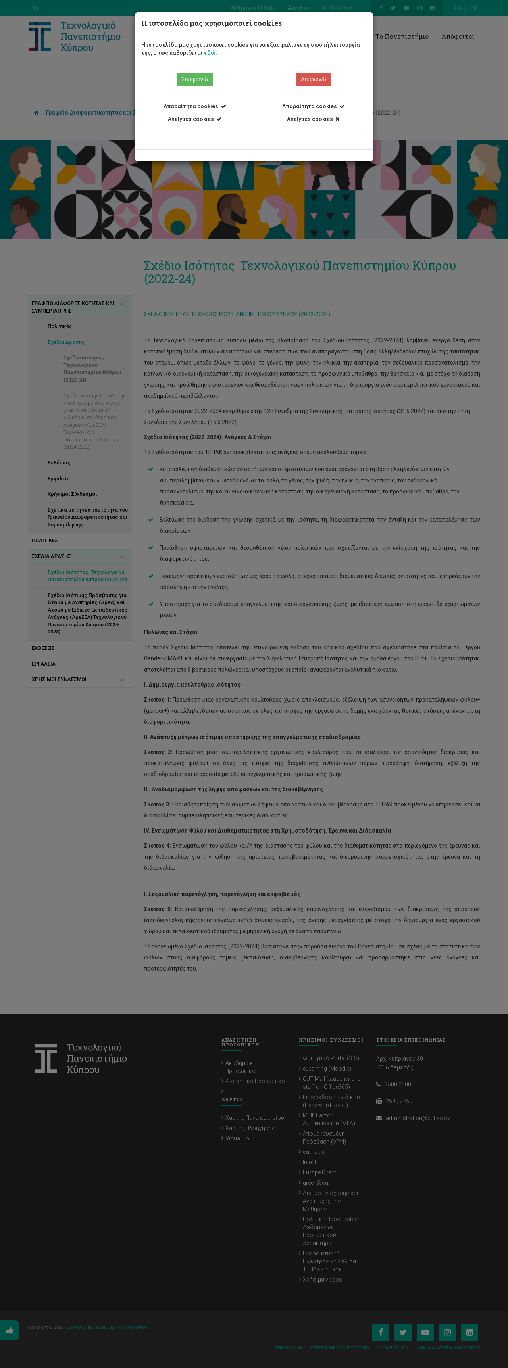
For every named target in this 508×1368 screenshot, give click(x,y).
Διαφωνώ (313, 79)
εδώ (210, 53)
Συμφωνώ (195, 79)
